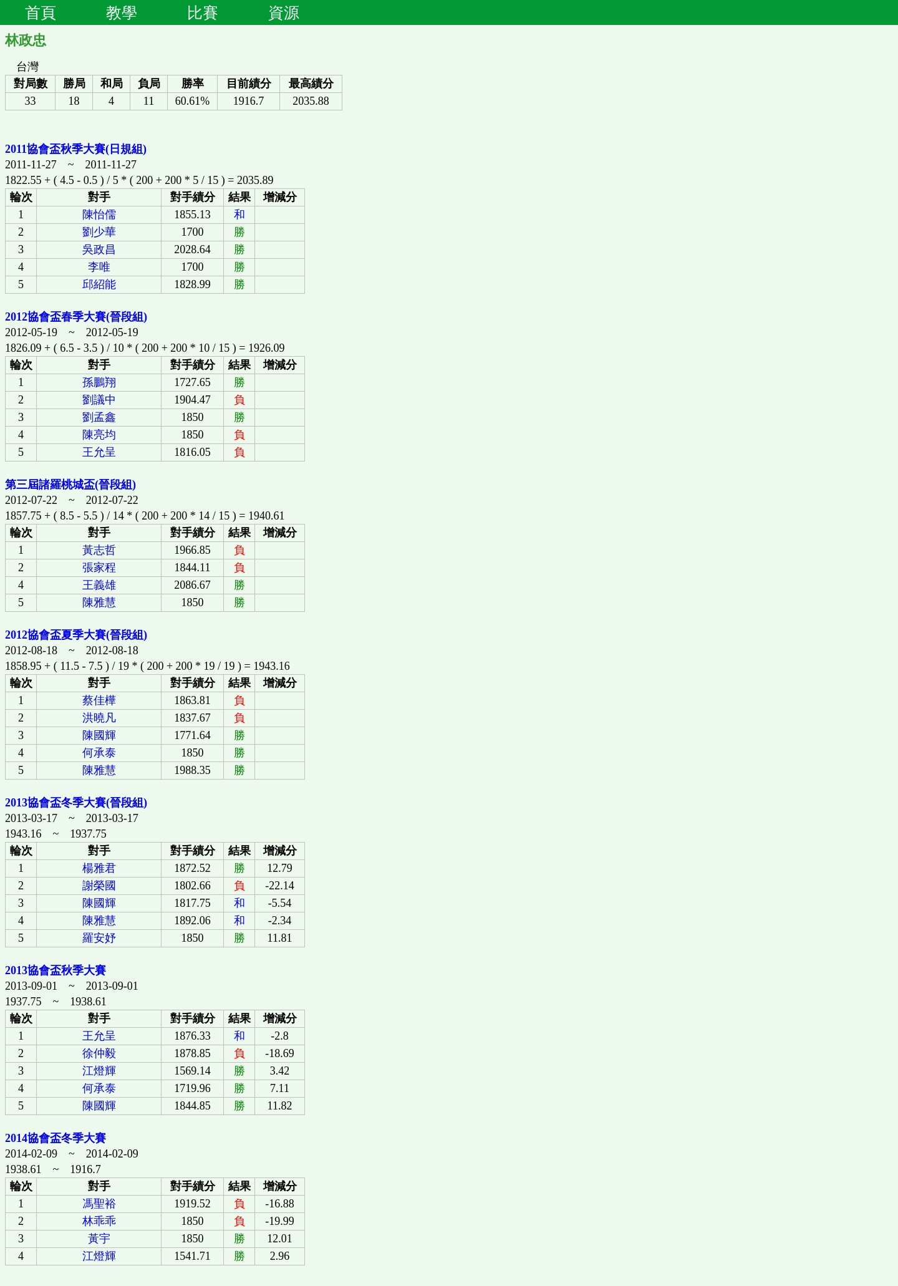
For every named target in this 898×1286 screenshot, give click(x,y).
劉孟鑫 (99, 417)
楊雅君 (99, 868)
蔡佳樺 (99, 700)
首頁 (40, 12)
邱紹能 (99, 284)
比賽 (202, 12)
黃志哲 (99, 550)
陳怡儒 (99, 214)
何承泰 (99, 753)
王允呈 (99, 452)
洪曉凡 (99, 718)
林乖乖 (99, 1221)
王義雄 (99, 585)
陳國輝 (99, 735)
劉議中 (99, 400)
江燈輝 (99, 1071)
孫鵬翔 (99, 382)
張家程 (99, 567)
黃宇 (99, 1238)
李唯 (99, 267)
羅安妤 (99, 938)
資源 (283, 12)
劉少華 (99, 232)
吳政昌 (99, 249)
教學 (121, 12)
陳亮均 (99, 434)
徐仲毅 (99, 1053)
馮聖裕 (99, 1203)
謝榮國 (99, 885)
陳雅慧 (99, 602)
